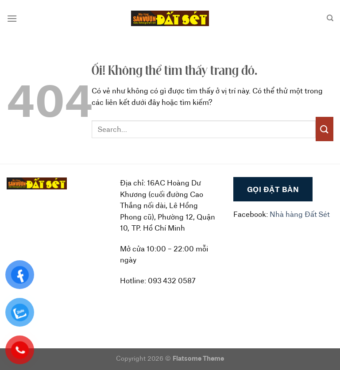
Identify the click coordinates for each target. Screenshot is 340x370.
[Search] (330, 18)
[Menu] (12, 18)
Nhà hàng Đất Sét (300, 214)
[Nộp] (324, 129)
